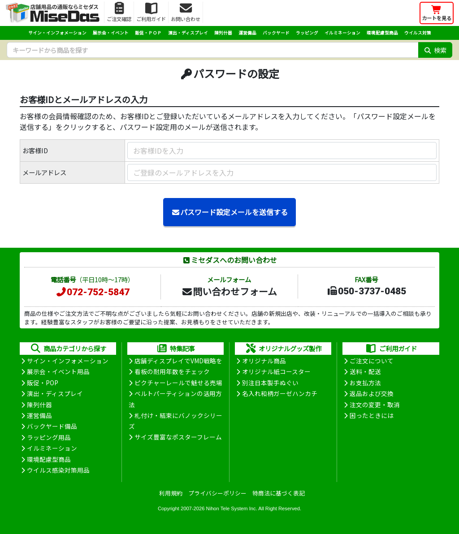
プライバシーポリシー (217, 493)
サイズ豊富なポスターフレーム (178, 436)
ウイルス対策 (417, 33)
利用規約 (170, 493)
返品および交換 (372, 393)
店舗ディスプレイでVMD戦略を (178, 360)
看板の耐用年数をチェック (172, 371)
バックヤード (276, 33)
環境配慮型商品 (382, 33)
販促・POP (42, 382)
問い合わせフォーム (229, 291)
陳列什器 (223, 33)
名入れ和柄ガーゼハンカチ (279, 393)
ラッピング (307, 33)
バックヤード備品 (52, 426)
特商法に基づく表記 (278, 493)
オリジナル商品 (264, 360)
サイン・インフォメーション (57, 33)
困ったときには (372, 415)
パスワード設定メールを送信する (229, 212)
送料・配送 (365, 371)
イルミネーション (342, 33)
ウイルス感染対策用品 (58, 469)
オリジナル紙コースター (276, 371)
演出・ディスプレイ (188, 33)
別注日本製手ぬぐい (270, 382)
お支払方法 (365, 382)
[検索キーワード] (212, 50)
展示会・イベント (111, 33)
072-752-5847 (92, 292)
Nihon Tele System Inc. (231, 508)
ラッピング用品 (49, 437)
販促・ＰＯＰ (148, 33)
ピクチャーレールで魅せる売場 (178, 382)
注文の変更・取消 (375, 404)
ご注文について (372, 360)
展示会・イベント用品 (58, 371)
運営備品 (247, 33)
